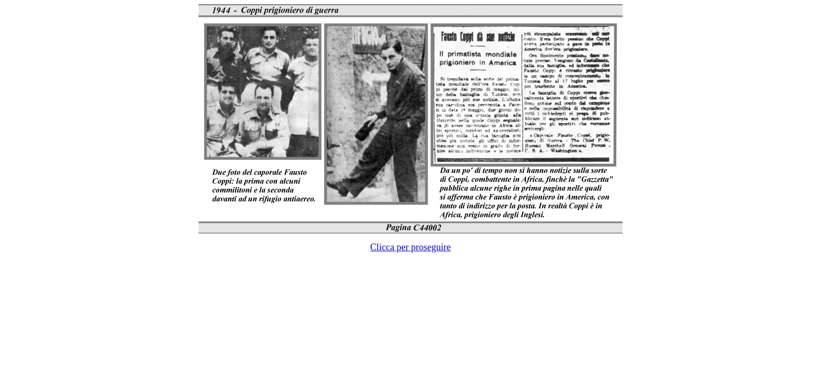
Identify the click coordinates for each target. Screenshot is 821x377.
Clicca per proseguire (410, 247)
